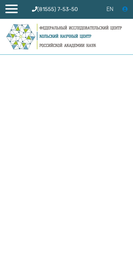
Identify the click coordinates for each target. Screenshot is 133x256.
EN (109, 9)
